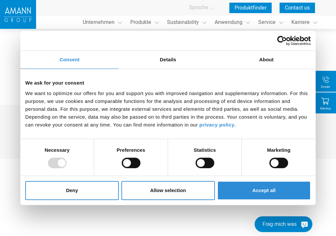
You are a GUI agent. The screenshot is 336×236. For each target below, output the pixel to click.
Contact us (297, 8)
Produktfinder (250, 8)
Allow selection (168, 190)
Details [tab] (168, 59)
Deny (72, 190)
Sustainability (183, 22)
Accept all (264, 190)
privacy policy (217, 125)
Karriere (300, 22)
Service (267, 22)
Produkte (140, 22)
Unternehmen (99, 22)
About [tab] (266, 59)
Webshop (325, 108)
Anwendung (228, 22)
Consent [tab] (70, 59)
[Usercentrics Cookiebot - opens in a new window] (282, 41)
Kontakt (325, 87)
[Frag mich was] (283, 224)
